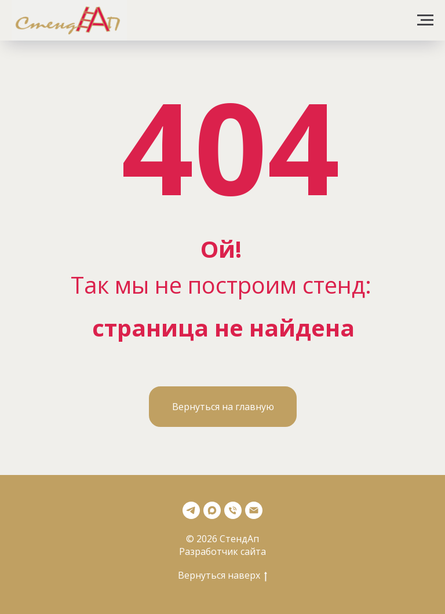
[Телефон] (233, 510)
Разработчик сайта (222, 551)
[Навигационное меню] (425, 20)
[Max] (212, 510)
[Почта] (253, 510)
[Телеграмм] (191, 510)
